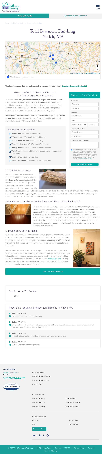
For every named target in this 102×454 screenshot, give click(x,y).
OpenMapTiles (79, 73)
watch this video (54, 258)
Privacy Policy (79, 448)
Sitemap (54, 451)
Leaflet (71, 73)
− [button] (97, 69)
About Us (35, 420)
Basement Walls (70, 398)
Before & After (73, 420)
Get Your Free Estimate (53, 271)
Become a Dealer (39, 429)
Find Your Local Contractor (75, 15)
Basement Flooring (38, 398)
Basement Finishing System (41, 376)
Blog (33, 424)
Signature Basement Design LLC (74, 86)
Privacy (90, 159)
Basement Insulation (71, 406)
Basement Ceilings (38, 402)
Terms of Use (83, 159)
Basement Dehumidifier (73, 402)
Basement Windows (38, 406)
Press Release (73, 424)
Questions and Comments (80, 141)
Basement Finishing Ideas (40, 380)
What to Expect (37, 384)
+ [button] (97, 66)
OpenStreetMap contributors (92, 73)
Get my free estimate (11, 372)
